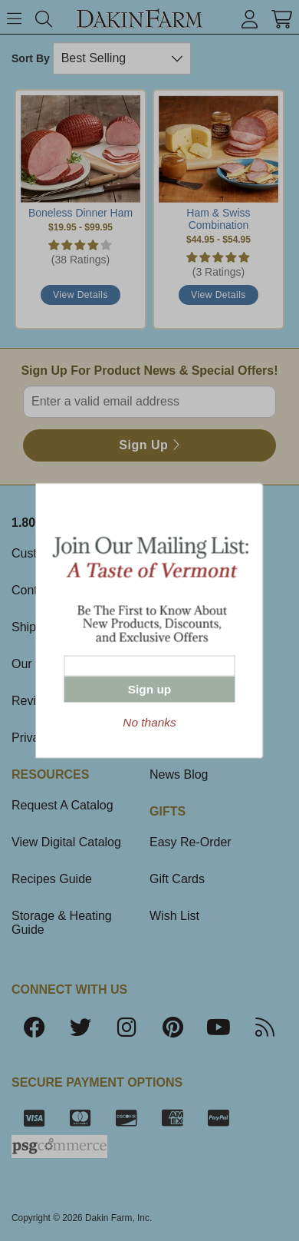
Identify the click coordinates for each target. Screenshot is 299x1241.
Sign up (149, 689)
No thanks (149, 722)
